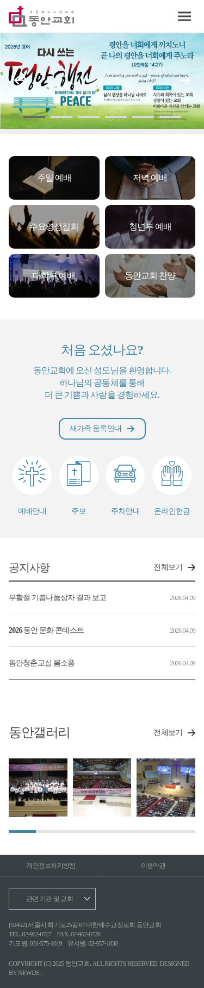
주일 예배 (54, 177)
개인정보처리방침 (50, 865)
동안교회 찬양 (150, 275)
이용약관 (153, 865)
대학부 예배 (54, 275)
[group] (38, 787)
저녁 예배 (150, 177)
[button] (185, 80)
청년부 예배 (150, 226)
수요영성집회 (53, 226)
